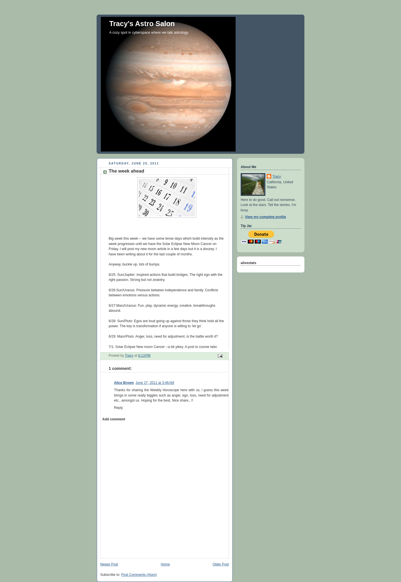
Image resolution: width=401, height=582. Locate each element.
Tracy (276, 176)
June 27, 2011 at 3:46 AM (155, 383)
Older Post (221, 564)
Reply (118, 408)
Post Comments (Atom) (139, 575)
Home (165, 564)
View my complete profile (265, 217)
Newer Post (109, 564)
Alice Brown (124, 383)
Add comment (113, 419)
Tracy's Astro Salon (142, 24)
